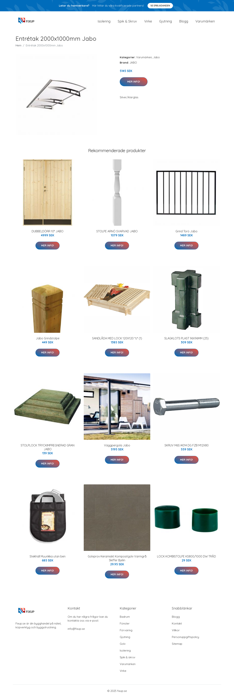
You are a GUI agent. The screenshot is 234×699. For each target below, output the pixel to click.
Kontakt (177, 625)
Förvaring (126, 632)
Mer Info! (133, 83)
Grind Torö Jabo (186, 233)
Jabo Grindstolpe (47, 340)
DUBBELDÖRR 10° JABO (47, 233)
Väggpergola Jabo (117, 447)
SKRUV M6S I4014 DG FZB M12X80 (187, 447)
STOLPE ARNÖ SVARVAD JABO (117, 233)
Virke (148, 22)
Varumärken (205, 22)
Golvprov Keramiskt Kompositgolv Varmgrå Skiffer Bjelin (117, 560)
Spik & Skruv (127, 22)
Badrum (125, 618)
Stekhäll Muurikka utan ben (47, 558)
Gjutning (165, 22)
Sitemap (177, 645)
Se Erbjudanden (160, 5)
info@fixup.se (76, 630)
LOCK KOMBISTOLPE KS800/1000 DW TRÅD (186, 558)
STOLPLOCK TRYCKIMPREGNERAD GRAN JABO (47, 449)
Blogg (183, 22)
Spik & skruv (127, 659)
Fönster (125, 625)
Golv (123, 645)
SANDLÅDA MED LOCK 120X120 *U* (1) (117, 340)
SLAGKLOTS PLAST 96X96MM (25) (186, 340)
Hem (18, 47)
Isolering (104, 22)
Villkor (176, 632)
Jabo (156, 59)
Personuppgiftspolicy (185, 639)
